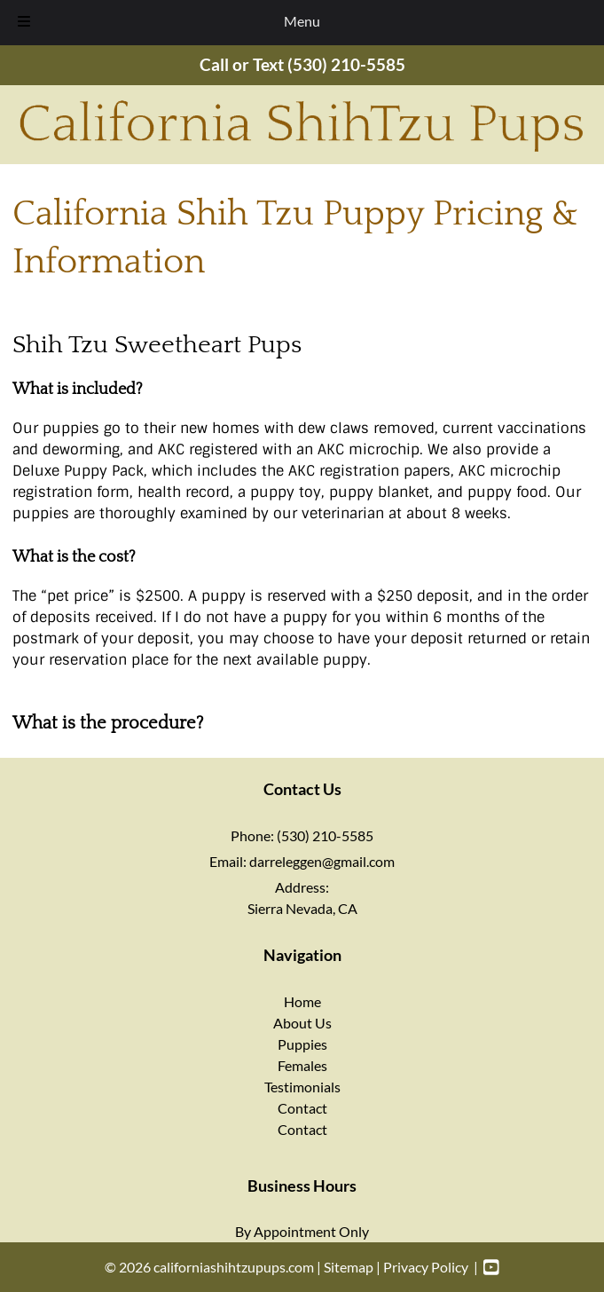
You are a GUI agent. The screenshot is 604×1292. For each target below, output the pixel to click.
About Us (302, 1022)
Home (302, 1001)
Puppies (302, 1044)
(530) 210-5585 (346, 64)
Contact (302, 1107)
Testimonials (302, 1086)
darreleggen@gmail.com (322, 861)
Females (302, 1065)
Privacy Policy (425, 1266)
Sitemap (348, 1266)
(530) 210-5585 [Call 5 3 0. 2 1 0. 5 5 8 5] (325, 835)
